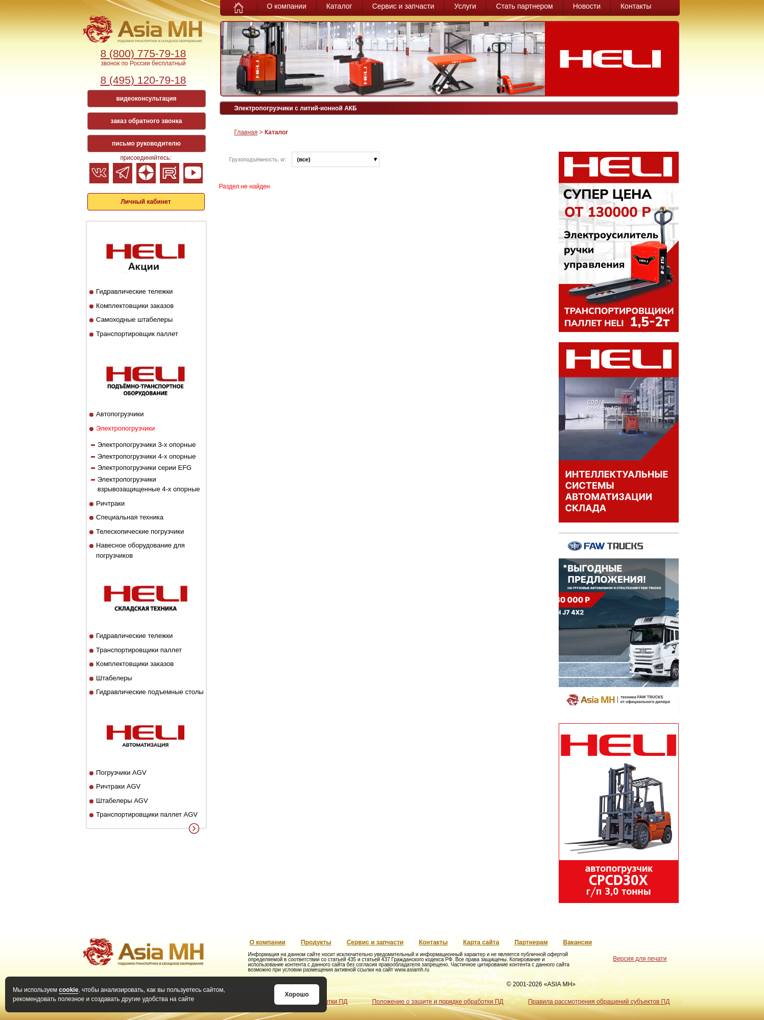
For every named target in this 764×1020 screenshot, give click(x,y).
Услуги (465, 6)
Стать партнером (524, 6)
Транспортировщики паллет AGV (147, 814)
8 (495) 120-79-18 (143, 80)
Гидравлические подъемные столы (150, 692)
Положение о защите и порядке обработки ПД (437, 1001)
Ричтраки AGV (118, 786)
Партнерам (530, 942)
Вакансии (577, 942)
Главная (246, 132)
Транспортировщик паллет (137, 334)
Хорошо (296, 994)
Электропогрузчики (125, 428)
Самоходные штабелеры (134, 319)
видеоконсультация (146, 98)
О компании (286, 6)
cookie (68, 989)
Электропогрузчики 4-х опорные (147, 456)
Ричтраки (110, 503)
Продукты (316, 942)
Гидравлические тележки (134, 291)
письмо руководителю (146, 143)
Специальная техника (129, 517)
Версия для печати (639, 958)
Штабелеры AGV (122, 800)
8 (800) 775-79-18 (143, 53)
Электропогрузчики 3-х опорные (147, 444)
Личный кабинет (146, 201)
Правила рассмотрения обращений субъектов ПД (599, 1001)
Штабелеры (114, 678)
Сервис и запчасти (403, 6)
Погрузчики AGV (121, 772)
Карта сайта (481, 942)
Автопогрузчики (120, 414)
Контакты (635, 6)
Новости (587, 6)
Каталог (339, 6)
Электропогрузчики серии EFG (145, 467)
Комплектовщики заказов (135, 306)
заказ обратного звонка (146, 121)
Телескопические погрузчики (140, 531)
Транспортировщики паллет (139, 650)
